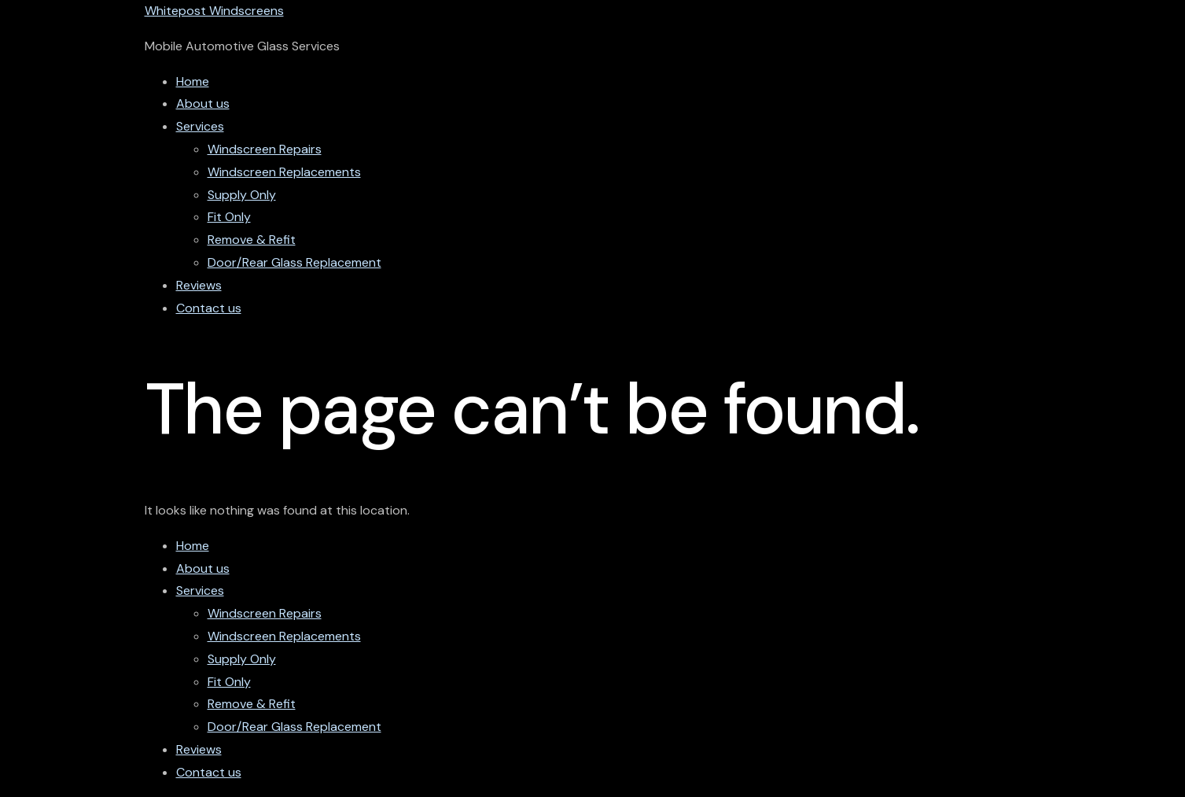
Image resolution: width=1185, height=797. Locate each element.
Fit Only (229, 216)
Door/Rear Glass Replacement (294, 262)
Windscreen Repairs (265, 149)
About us (203, 103)
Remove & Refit (252, 239)
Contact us (208, 308)
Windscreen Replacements (284, 172)
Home (192, 81)
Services (200, 126)
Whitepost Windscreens (214, 10)
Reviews (199, 285)
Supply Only (242, 194)
